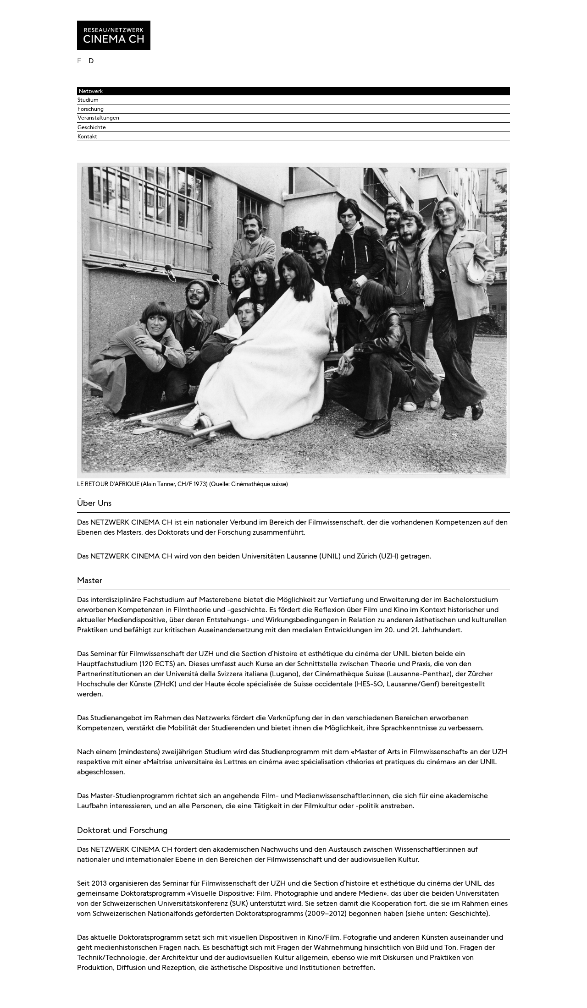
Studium (88, 100)
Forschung (91, 109)
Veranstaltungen (98, 118)
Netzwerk (91, 91)
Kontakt (87, 136)
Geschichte (92, 127)
